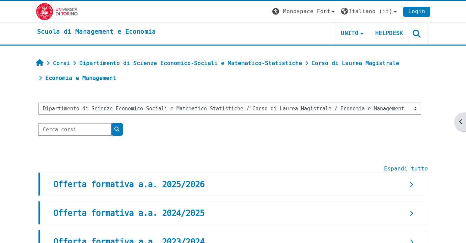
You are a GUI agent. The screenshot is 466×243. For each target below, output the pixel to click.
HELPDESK (389, 33)
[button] (304, 11)
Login (416, 11)
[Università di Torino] (57, 11)
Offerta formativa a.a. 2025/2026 (128, 184)
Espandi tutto (406, 168)
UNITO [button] (349, 33)
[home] (96, 32)
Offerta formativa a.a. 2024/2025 (128, 213)
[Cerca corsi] (75, 129)
